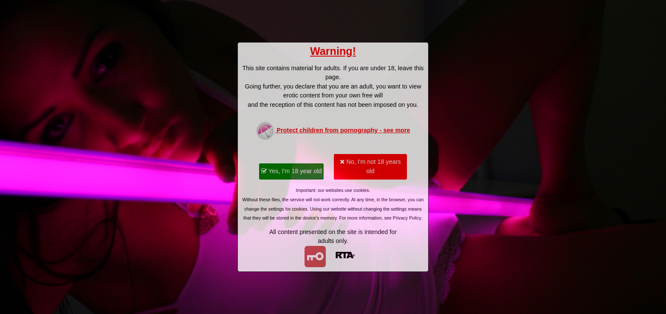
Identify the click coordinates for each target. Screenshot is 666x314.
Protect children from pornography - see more (333, 130)
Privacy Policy (407, 217)
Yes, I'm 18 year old (291, 171)
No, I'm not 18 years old (370, 166)
